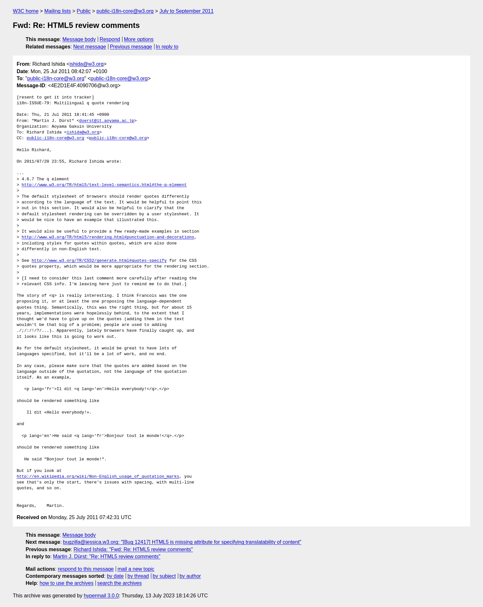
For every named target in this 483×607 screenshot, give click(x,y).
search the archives (119, 583)
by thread (138, 576)
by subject (164, 576)
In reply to (167, 46)
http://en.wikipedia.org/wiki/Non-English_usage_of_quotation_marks (98, 477)
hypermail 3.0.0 (101, 595)
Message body (79, 39)
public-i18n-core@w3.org (125, 11)
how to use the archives (67, 583)
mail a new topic (136, 569)
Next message (89, 46)
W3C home (25, 11)
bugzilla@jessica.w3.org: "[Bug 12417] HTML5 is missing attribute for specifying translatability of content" (182, 542)
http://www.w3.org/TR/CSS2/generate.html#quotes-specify (99, 261)
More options (139, 39)
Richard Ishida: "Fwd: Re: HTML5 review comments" (133, 549)
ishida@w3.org (87, 64)
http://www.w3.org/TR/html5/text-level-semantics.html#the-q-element (104, 185)
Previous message (131, 46)
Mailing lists (57, 11)
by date (115, 576)
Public (84, 11)
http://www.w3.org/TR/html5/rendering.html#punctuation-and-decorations (108, 237)
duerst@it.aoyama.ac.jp (106, 121)
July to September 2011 (186, 11)
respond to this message (85, 569)
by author (190, 576)
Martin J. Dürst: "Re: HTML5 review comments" (106, 556)
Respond (110, 39)
